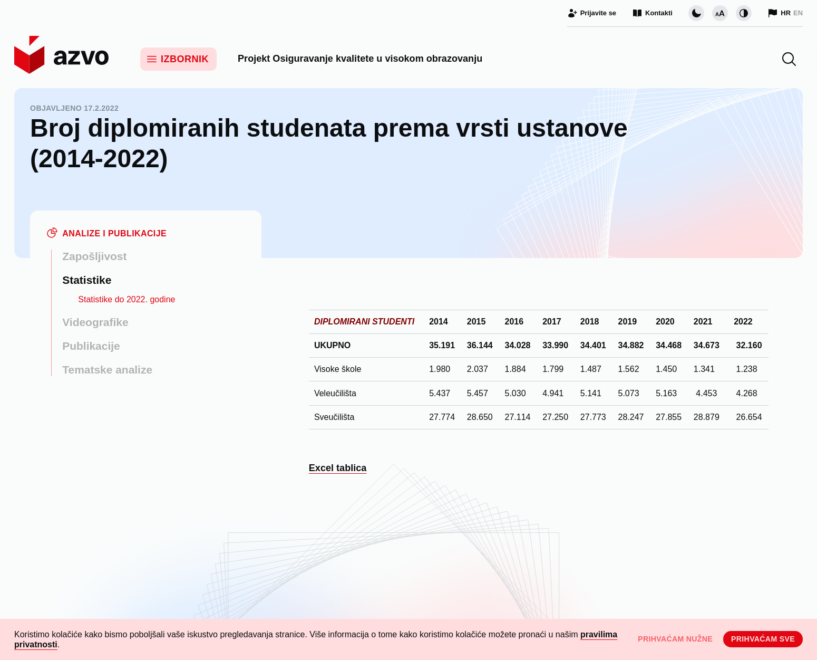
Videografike (95, 322)
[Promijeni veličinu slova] (720, 13)
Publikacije (91, 346)
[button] (789, 59)
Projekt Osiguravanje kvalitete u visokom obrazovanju (360, 58)
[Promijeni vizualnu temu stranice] (696, 13)
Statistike (86, 280)
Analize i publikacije (114, 233)
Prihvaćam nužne (675, 639)
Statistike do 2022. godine (126, 299)
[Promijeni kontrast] (744, 13)
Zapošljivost (94, 256)
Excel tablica (338, 468)
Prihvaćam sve (763, 639)
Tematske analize (107, 370)
